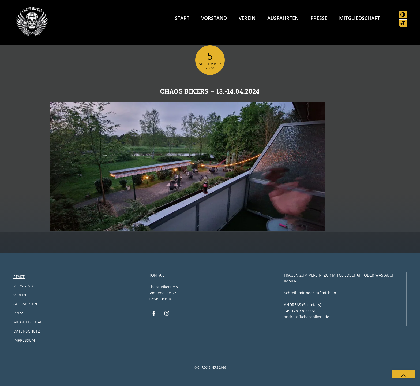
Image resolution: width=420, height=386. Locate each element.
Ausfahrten (283, 18)
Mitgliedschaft (359, 18)
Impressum (24, 340)
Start (182, 18)
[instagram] (167, 312)
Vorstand (214, 18)
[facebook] (154, 312)
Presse (318, 18)
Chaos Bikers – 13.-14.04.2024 (210, 91)
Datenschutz (26, 331)
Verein (247, 18)
